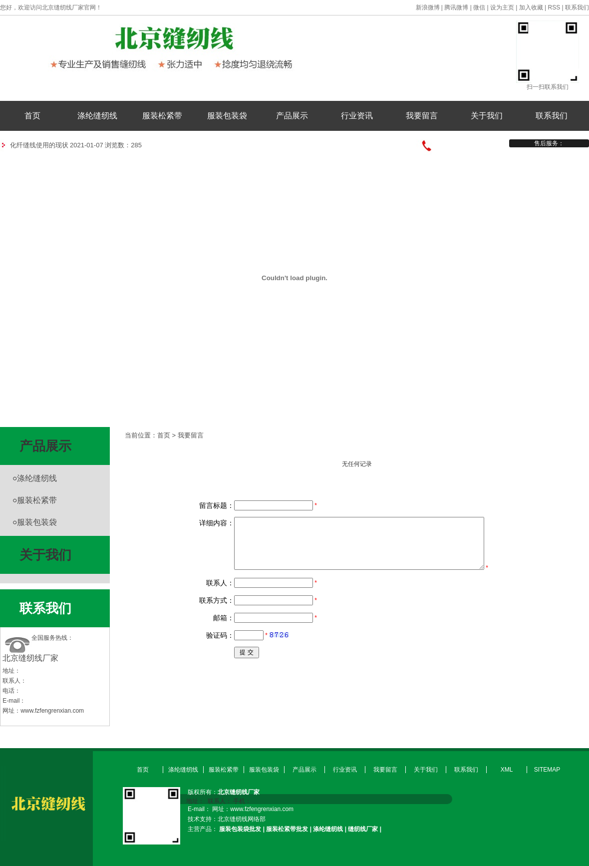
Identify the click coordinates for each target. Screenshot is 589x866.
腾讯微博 (456, 7)
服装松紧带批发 (287, 829)
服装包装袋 (227, 115)
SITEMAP (547, 769)
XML (507, 769)
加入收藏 (531, 7)
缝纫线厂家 (363, 829)
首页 (32, 115)
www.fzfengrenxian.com (52, 710)
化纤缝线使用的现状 (39, 145)
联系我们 (577, 7)
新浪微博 (428, 7)
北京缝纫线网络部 (242, 819)
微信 (479, 7)
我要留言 (422, 115)
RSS (554, 7)
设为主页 (502, 7)
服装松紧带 (162, 115)
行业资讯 (357, 115)
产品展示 (292, 115)
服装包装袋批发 (240, 829)
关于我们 (487, 115)
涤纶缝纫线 (97, 115)
